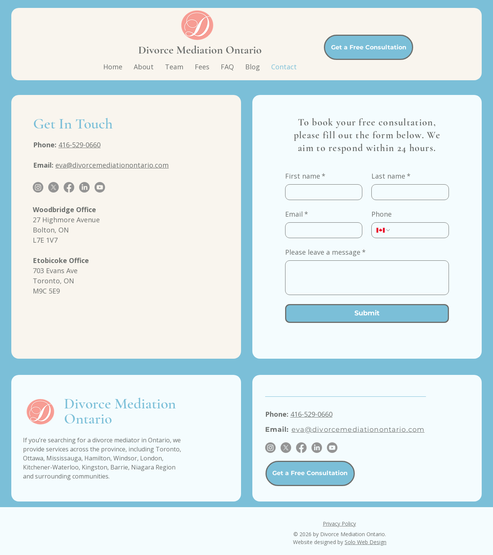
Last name (391, 176)
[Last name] (408, 192)
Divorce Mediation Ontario (200, 50)
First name (305, 176)
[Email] (321, 230)
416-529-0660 (79, 144)
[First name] (321, 192)
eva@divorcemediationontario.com (112, 165)
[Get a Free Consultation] (368, 47)
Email (296, 214)
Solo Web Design (365, 542)
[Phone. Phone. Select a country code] (383, 230)
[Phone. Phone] (417, 230)
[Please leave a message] (367, 278)
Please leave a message (325, 252)
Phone (381, 214)
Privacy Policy (339, 523)
